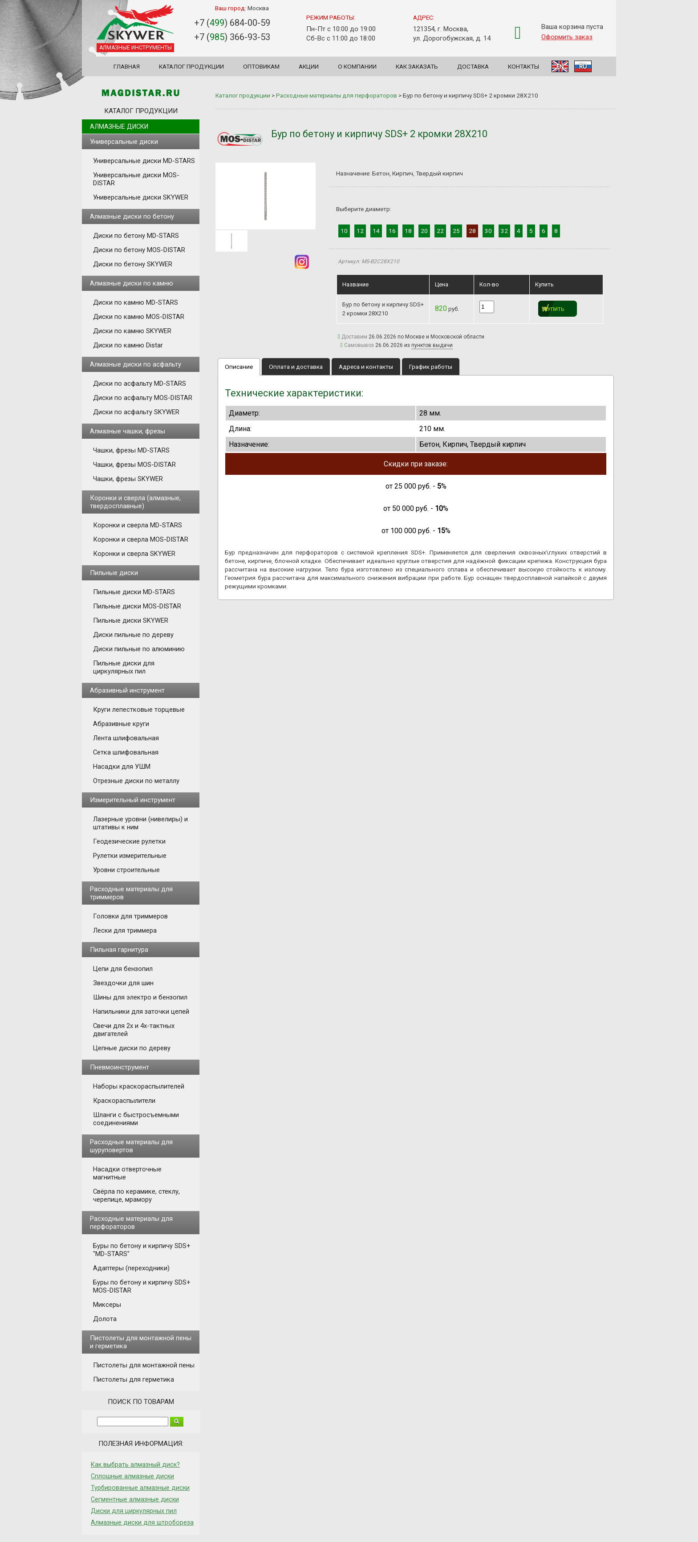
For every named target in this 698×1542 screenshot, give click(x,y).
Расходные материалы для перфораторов (131, 1223)
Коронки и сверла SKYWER (134, 554)
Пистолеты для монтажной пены (144, 1365)
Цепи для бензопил (123, 969)
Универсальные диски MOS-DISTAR (136, 179)
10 (344, 230)
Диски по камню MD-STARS (135, 302)
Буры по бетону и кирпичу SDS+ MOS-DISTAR (142, 1286)
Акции (309, 66)
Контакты (523, 66)
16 (392, 230)
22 (440, 230)
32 (504, 230)
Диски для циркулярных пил (134, 1510)
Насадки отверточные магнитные (127, 1173)
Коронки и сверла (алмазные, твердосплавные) (135, 502)
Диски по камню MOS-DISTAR (138, 317)
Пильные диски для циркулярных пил (123, 667)
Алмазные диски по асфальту (135, 364)
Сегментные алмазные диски (135, 1499)
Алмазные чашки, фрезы (127, 431)
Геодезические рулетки (129, 841)
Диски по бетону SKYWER (132, 264)
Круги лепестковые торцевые (139, 710)
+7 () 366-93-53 (232, 37)
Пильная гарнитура (119, 950)
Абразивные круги (121, 724)
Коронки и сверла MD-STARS (137, 525)
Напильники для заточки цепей (141, 1012)
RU (583, 66)
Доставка (473, 66)
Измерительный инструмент (132, 800)
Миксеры (107, 1305)
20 (424, 230)
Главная (127, 66)
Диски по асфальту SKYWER (136, 412)
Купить (554, 309)
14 (376, 230)
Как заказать (417, 66)
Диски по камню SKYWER (132, 331)
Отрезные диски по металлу (136, 781)
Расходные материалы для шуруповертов (131, 1146)
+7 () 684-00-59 (232, 22)
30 (488, 230)
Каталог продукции (191, 66)
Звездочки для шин (123, 983)
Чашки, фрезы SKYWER (128, 479)
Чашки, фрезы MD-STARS (131, 450)
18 (408, 230)
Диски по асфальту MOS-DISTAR (142, 398)
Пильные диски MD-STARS (134, 592)
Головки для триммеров (130, 916)
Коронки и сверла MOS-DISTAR (140, 539)
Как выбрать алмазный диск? (135, 1464)
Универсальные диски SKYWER (140, 197)
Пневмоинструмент (119, 1067)
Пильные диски (114, 573)
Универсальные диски (124, 142)
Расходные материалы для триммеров (131, 893)
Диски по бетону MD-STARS (136, 236)
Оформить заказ (566, 37)
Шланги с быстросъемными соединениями (136, 1119)
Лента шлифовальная (126, 738)
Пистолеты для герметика (133, 1379)
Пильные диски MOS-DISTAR (137, 606)
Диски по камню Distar (128, 345)
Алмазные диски (119, 126)
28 (472, 230)
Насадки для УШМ (121, 767)
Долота (105, 1319)
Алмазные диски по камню (131, 283)
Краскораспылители (124, 1101)
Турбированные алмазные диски (140, 1487)
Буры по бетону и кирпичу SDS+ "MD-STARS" (142, 1250)
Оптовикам (261, 66)
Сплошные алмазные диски (132, 1476)
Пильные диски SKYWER (130, 620)
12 (360, 230)
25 (456, 230)
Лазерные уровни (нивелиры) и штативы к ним (140, 823)
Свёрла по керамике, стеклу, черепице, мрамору (136, 1195)
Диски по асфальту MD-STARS (139, 383)
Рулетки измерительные (129, 856)
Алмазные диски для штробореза (142, 1522)
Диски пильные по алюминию (139, 649)
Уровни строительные (126, 870)
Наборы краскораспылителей (138, 1086)
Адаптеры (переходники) (131, 1268)
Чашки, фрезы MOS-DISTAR (134, 465)
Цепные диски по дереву (131, 1048)
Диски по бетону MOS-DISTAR (139, 250)
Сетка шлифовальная (125, 752)
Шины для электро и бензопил (140, 997)
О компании (357, 66)
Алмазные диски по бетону (132, 216)
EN (560, 66)
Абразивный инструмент (127, 690)
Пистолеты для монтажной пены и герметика (140, 1342)
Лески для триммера (125, 930)
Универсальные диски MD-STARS (144, 161)
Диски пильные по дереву (133, 635)
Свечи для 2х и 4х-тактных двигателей (133, 1030)
